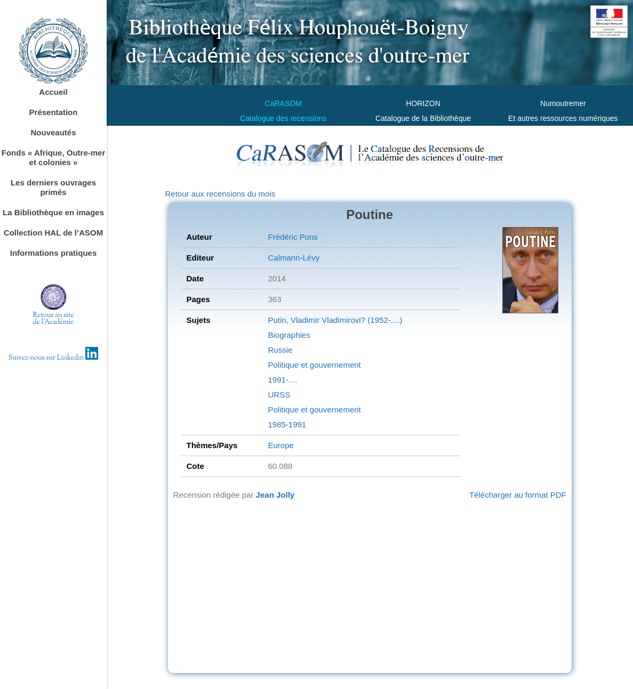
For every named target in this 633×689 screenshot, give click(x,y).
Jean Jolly (275, 494)
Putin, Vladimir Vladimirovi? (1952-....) (335, 320)
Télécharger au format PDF (517, 494)
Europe (280, 445)
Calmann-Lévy (293, 257)
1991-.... (282, 379)
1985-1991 (287, 424)
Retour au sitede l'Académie (53, 319)
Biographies (289, 334)
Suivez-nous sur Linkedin (54, 358)
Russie (280, 349)
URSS (279, 394)
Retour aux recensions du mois (220, 193)
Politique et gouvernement (314, 364)
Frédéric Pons (292, 236)
